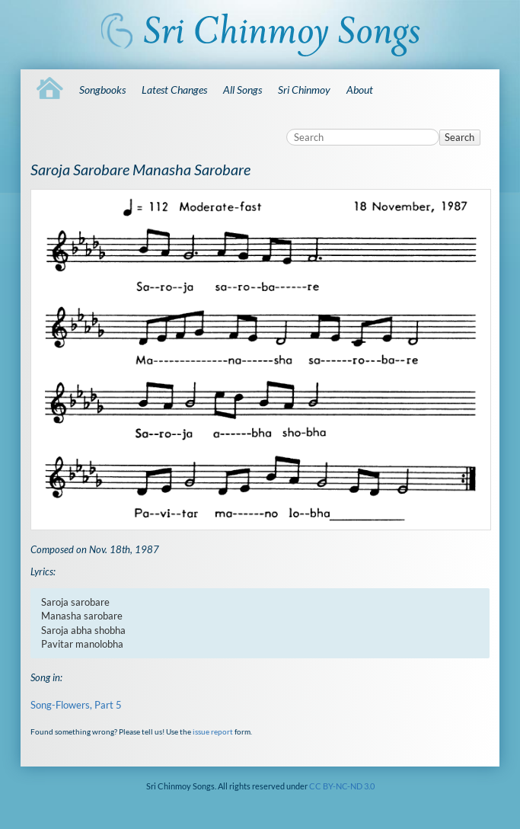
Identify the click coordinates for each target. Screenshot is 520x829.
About (359, 89)
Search (459, 137)
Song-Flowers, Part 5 (76, 705)
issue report (213, 731)
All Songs (242, 89)
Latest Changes (174, 89)
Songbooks (102, 89)
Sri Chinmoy (304, 89)
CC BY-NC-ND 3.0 (342, 786)
